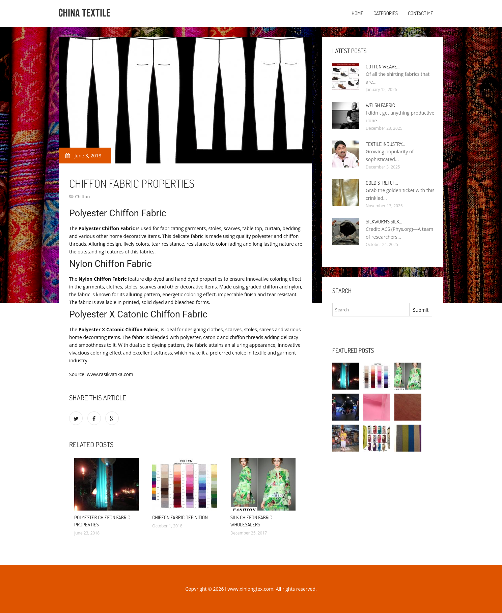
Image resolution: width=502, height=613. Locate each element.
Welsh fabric (380, 105)
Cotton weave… (382, 66)
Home (357, 13)
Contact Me (420, 13)
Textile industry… (385, 144)
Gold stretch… (382, 183)
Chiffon (82, 196)
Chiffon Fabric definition (179, 517)
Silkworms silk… (384, 221)
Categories (385, 13)
